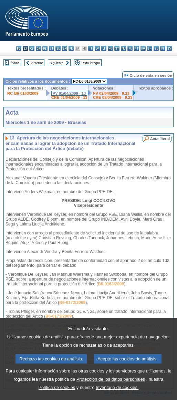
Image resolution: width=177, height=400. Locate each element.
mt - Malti (116, 48)
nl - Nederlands (123, 48)
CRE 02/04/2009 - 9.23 (112, 97)
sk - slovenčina (149, 48)
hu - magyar (110, 48)
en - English (64, 48)
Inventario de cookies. (117, 390)
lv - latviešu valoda (97, 48)
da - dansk (38, 48)
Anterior (37, 63)
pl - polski (130, 48)
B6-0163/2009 (111, 284)
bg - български (18, 48)
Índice (15, 63)
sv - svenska (169, 48)
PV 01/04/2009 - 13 (69, 93)
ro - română (143, 48)
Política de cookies (57, 390)
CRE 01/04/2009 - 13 (69, 97)
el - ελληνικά (58, 48)
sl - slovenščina (156, 48)
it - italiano (90, 48)
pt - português (136, 48)
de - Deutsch (45, 48)
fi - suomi (162, 48)
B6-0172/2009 (72, 302)
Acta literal (160, 139)
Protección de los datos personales (110, 382)
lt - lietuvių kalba (103, 48)
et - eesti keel (51, 48)
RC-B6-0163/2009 (23, 93)
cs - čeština (31, 48)
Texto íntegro (90, 63)
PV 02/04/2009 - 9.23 (111, 93)
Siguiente (56, 63)
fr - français (71, 48)
